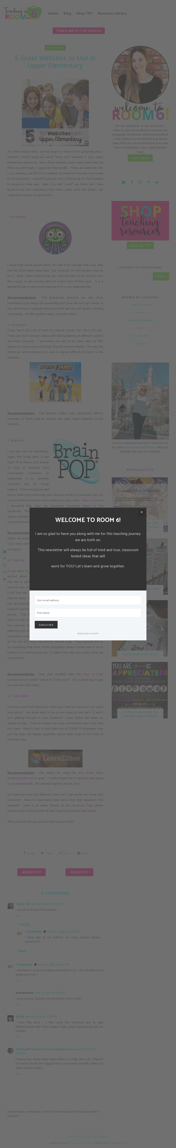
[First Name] (88, 612)
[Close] (141, 512)
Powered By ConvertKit (88, 633)
